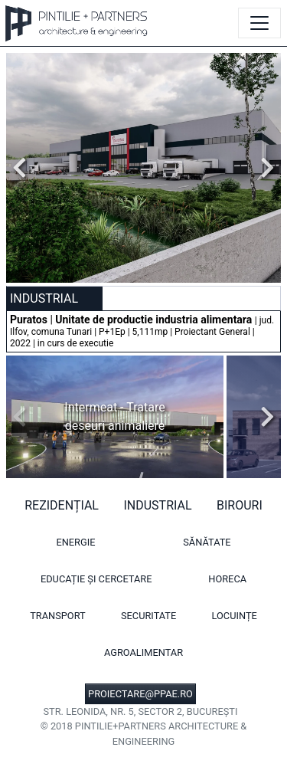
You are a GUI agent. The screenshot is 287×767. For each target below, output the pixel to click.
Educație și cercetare (96, 579)
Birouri (240, 505)
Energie (75, 542)
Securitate (148, 615)
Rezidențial (61, 505)
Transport (58, 615)
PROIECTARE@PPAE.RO (140, 694)
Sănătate (206, 542)
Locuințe (234, 615)
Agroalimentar (143, 652)
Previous (23, 167)
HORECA (227, 579)
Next (263, 167)
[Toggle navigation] (259, 23)
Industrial (157, 505)
